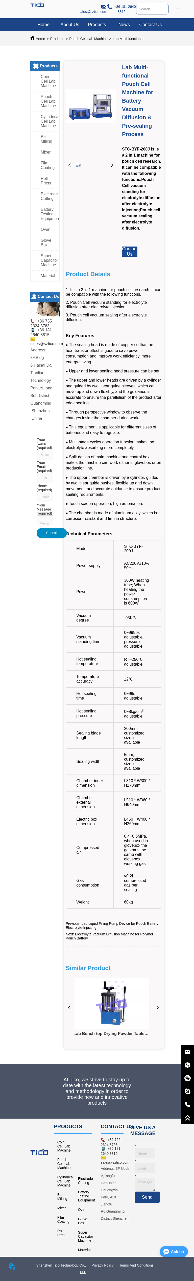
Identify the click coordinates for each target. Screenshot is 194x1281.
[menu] (97, 24)
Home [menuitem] (43, 24)
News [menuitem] (124, 24)
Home (40, 39)
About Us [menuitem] (69, 24)
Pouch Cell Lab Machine (88, 39)
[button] (97, 24)
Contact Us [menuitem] (150, 24)
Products (57, 39)
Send (147, 1197)
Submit (52, 533)
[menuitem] (97, 24)
